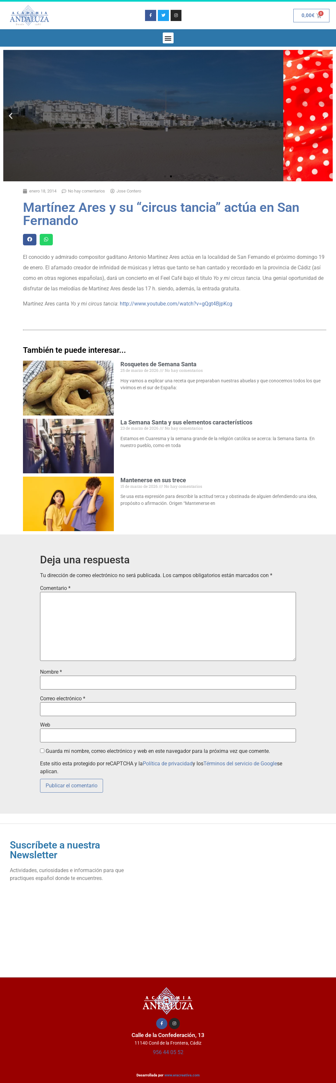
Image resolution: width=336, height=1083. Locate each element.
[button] (168, 38)
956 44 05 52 (168, 1052)
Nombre (51, 672)
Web (45, 725)
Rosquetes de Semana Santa (158, 364)
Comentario (55, 588)
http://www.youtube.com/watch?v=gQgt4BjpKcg (176, 304)
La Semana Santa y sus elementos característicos (186, 422)
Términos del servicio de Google (240, 763)
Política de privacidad (168, 763)
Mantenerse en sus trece (153, 480)
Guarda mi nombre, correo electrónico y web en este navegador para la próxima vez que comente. (158, 751)
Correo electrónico (62, 698)
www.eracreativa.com (182, 1075)
